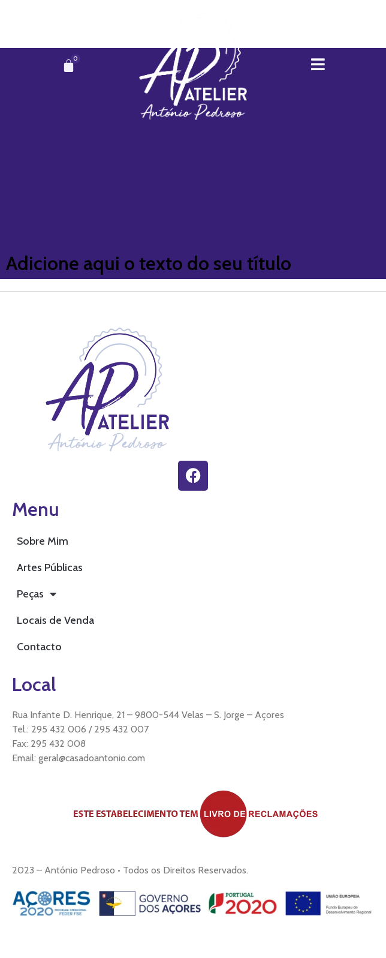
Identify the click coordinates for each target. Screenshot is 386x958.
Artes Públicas (50, 567)
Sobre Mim (42, 541)
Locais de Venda (55, 620)
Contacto (39, 646)
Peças (36, 593)
